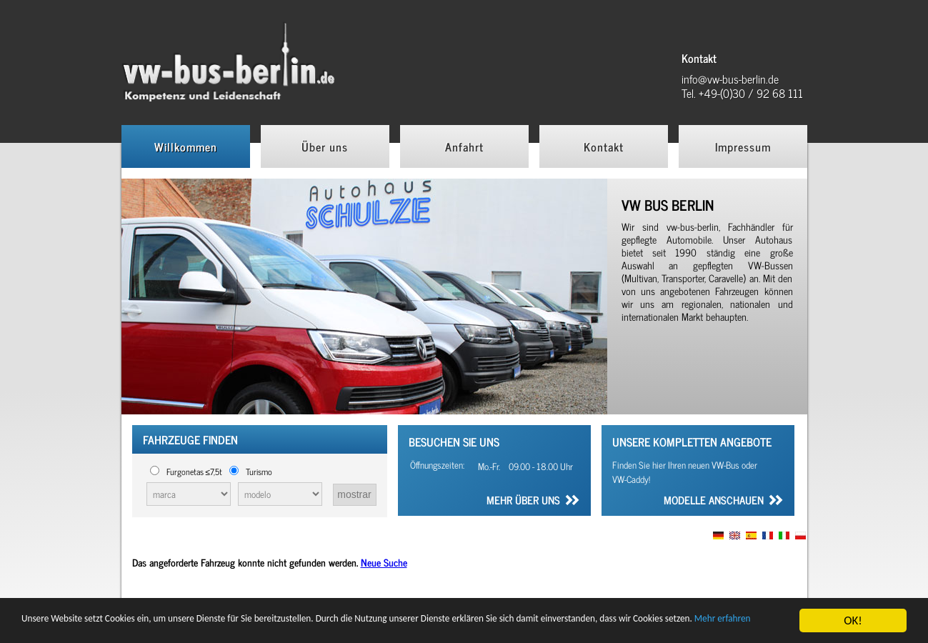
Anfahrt (464, 146)
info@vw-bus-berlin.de (730, 78)
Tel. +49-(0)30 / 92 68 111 (742, 93)
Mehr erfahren (155, 626)
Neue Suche (384, 562)
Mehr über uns (523, 501)
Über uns (324, 146)
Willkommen (185, 146)
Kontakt (604, 146)
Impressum (743, 146)
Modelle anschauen (714, 501)
